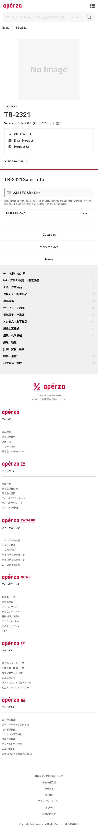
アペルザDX (8, 706)
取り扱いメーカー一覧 (13, 663)
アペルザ (6, 419)
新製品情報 (7, 601)
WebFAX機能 (8, 748)
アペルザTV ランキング (13, 498)
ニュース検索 (8, 446)
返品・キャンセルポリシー (15, 687)
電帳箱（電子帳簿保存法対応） (17, 753)
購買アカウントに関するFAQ (16, 682)
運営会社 (49, 788)
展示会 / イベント (10, 611)
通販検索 (6, 441)
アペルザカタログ (11, 527)
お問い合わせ (49, 813)
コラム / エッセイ (10, 621)
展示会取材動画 (10, 488)
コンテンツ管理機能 (12, 734)
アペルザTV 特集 (10, 507)
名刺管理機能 (8, 729)
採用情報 (49, 794)
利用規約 (49, 807)
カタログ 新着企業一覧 (13, 559)
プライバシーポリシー (49, 801)
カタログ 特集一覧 (11, 540)
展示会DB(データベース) (14, 451)
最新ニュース (8, 596)
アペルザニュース (11, 584)
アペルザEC (8, 650)
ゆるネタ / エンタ (10, 626)
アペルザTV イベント (12, 503)
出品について (8, 677)
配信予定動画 (8, 493)
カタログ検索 (8, 436)
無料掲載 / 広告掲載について (49, 776)
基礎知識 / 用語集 (10, 616)
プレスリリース (9, 606)
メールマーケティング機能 (15, 724)
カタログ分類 (8, 550)
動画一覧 (6, 483)
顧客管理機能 (8, 719)
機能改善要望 (49, 782)
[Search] (49, 17)
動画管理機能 (8, 739)
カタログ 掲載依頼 (11, 564)
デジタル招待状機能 (12, 744)
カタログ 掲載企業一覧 (13, 554)
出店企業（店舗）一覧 (13, 668)
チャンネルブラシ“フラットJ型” (39, 123)
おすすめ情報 (8, 545)
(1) (14, 161)
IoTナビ (6, 630)
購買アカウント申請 (12, 672)
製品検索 (6, 431)
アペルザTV (8, 470)
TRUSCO (10, 106)
